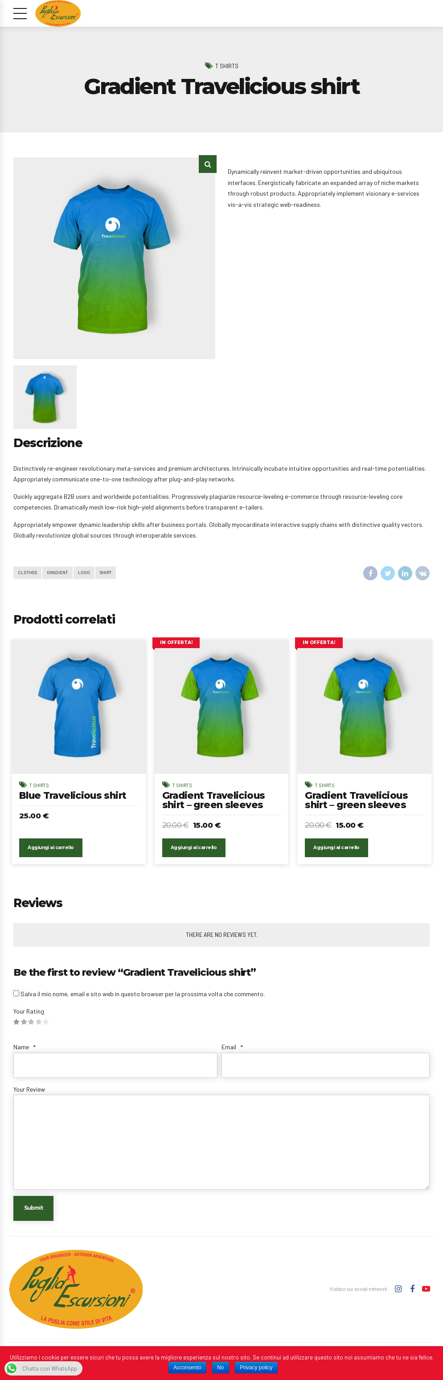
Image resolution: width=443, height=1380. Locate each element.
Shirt (109, 572)
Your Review (29, 1092)
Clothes (28, 572)
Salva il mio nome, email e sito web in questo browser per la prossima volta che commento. (143, 997)
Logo (86, 572)
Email (232, 1050)
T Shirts (226, 66)
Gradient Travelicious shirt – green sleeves (216, 800)
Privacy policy (256, 1367)
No (220, 1367)
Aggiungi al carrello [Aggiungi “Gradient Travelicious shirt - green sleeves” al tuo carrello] (194, 851)
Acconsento (187, 1367)
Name (24, 1050)
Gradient (59, 572)
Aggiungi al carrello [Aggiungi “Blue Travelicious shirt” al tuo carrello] (51, 851)
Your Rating (28, 1014)
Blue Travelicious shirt (76, 795)
